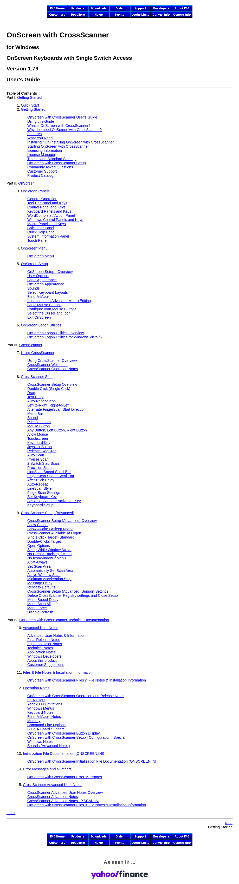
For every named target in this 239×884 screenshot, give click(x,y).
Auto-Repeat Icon (41, 401)
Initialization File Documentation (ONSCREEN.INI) (63, 753)
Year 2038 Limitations (44, 704)
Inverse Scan (38, 459)
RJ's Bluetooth (39, 422)
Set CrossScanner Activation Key (54, 501)
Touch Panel (37, 240)
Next (228, 823)
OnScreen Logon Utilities (41, 325)
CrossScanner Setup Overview (52, 384)
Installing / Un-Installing (70, 142)
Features (34, 134)
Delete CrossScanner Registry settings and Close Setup (72, 595)
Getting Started (29, 97)
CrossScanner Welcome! (47, 365)
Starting (58, 146)
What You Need (40, 138)
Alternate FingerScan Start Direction (56, 409)
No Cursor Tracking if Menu (49, 554)
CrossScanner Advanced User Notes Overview (65, 792)
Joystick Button (39, 447)
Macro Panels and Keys (46, 224)
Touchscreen (37, 438)
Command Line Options (46, 725)
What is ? (59, 125)
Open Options (38, 546)
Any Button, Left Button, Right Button (57, 430)
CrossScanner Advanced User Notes (52, 785)
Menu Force (37, 608)
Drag (31, 393)
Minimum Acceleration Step (49, 579)
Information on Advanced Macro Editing (59, 301)
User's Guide (62, 117)
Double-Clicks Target (44, 541)
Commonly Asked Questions (50, 167)
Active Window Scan (44, 575)
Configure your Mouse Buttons (51, 309)
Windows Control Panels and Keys (55, 220)
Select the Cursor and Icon (48, 313)
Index (11, 813)
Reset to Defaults (41, 587)
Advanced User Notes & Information (56, 635)
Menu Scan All (39, 604)
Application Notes (41, 652)
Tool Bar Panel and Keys (47, 203)
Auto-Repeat (37, 484)
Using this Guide (40, 121)
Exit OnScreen (39, 317)
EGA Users (36, 700)
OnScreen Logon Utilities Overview (55, 333)
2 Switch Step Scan (43, 463)
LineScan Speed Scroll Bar (49, 472)
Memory (34, 721)
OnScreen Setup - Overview (50, 272)
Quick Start (30, 105)
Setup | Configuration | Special (76, 737)
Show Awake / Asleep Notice (50, 529)
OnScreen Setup (34, 264)
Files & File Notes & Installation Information (58, 672)
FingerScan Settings (43, 492)
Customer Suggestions (45, 665)
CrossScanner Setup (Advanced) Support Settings (67, 591)
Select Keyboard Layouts (47, 292)
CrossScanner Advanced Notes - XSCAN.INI (63, 801)
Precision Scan (39, 468)
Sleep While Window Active (49, 550)
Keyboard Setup (40, 505)
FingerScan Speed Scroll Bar (50, 476)
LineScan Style (39, 488)
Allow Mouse (37, 434)
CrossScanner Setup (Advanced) (47, 513)
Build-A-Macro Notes (44, 717)
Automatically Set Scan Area (50, 570)
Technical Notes (40, 648)
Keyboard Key (38, 443)
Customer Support (42, 171)
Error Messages (64, 777)
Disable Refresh (40, 612)
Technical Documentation (64, 620)
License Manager (41, 155)
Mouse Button (38, 426)
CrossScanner (30, 345)
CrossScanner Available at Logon (54, 533)
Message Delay (40, 583)
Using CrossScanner (37, 353)
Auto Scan (35, 455)
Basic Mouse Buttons (44, 305)
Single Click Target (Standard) (51, 537)
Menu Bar (35, 413)
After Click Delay (40, 480)
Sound (32, 418)
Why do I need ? (64, 130)
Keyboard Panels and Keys (49, 211)
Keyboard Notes (40, 712)
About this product (42, 660)
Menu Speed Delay (42, 600)
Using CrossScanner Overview (52, 360)
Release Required (41, 451)
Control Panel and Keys (46, 207)
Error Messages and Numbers (47, 769)
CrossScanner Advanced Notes (52, 797)
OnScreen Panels (35, 191)
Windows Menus (40, 708)
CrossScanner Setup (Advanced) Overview (62, 521)
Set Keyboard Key (42, 497)
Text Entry (35, 397)
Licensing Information (44, 150)
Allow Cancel (37, 525)
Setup (56, 163)
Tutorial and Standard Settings (51, 159)
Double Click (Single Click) (48, 389)
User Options (38, 276)
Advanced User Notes (40, 628)
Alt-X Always (37, 562)
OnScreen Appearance (45, 284)
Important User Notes (44, 644)
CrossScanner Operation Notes (52, 369)
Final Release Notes (43, 640)
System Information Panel (48, 236)
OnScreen (26, 183)
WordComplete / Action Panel (51, 215)
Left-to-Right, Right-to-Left (48, 405)
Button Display (63, 733)
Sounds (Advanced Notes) (48, 746)
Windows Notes (40, 741)
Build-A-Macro (38, 296)
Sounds (33, 288)
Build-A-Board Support (45, 729)
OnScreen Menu (34, 248)
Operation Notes (36, 688)
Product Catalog (40, 175)
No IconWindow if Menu (46, 558)
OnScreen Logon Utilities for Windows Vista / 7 (65, 337)
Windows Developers (44, 656)
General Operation (42, 199)
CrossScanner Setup (38, 377)
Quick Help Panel (41, 232)
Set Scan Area (39, 566)
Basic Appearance (42, 280)
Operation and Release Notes (75, 696)
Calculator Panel (40, 228)
